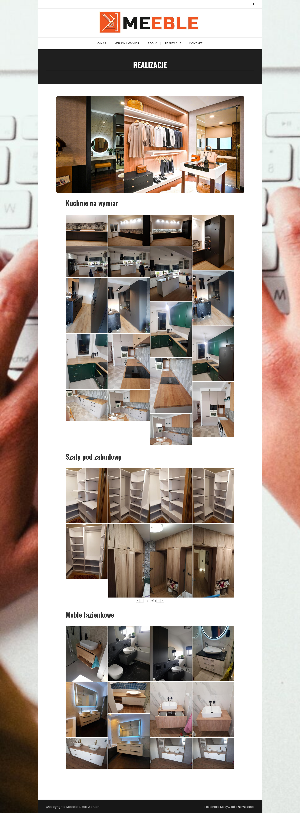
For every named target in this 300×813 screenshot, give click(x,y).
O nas (101, 43)
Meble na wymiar (127, 43)
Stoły (152, 43)
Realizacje (173, 43)
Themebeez (245, 807)
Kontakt (196, 43)
